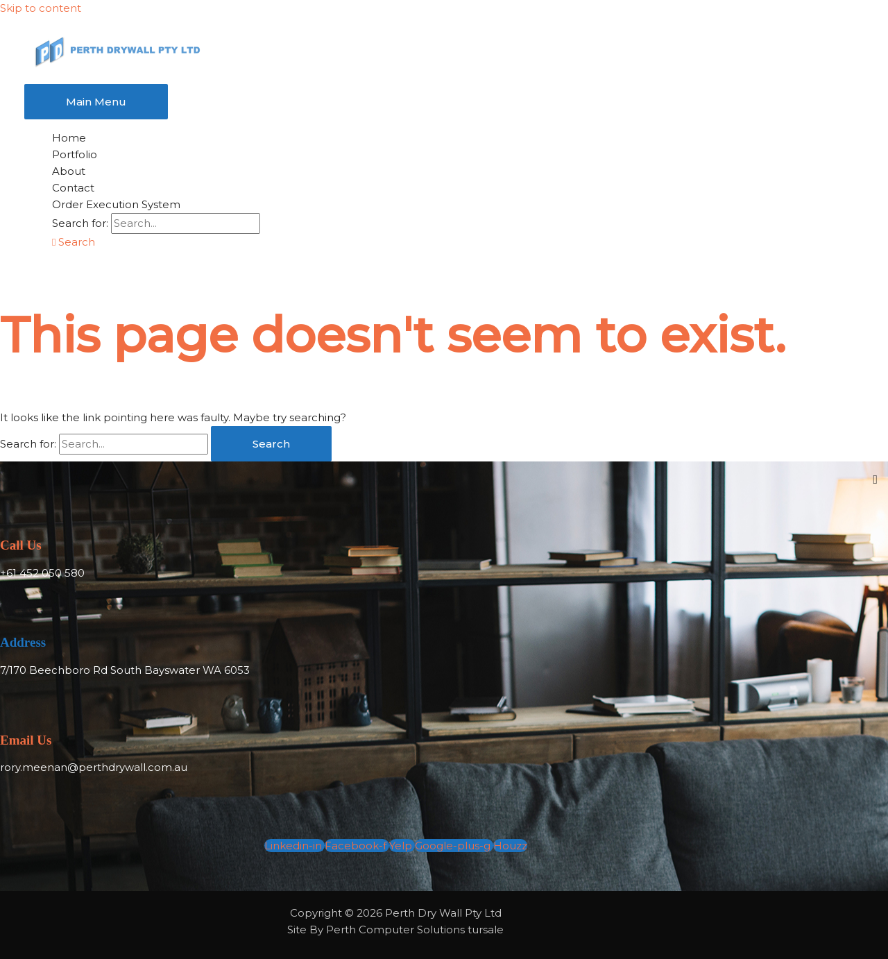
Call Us (21, 545)
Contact (73, 187)
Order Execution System (116, 204)
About (68, 171)
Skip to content (40, 8)
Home (69, 137)
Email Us (25, 740)
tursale (486, 929)
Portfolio (74, 154)
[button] (73, 241)
